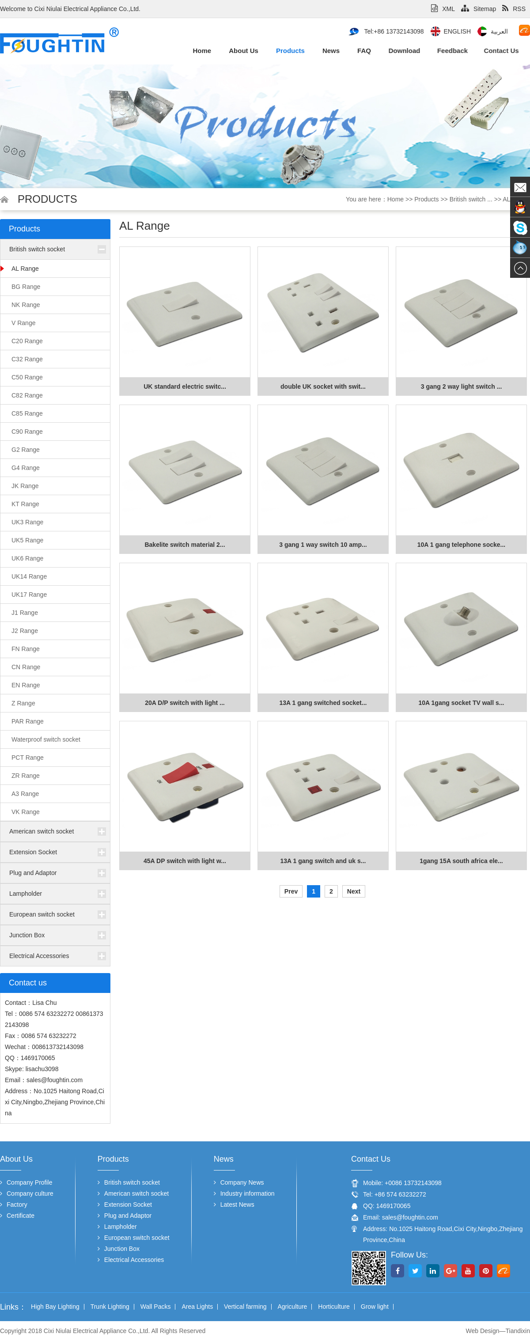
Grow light (375, 1307)
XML (443, 8)
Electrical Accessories (39, 955)
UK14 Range (29, 576)
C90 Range (27, 431)
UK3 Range (27, 522)
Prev (291, 891)
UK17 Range (29, 594)
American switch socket (41, 831)
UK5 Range (27, 540)
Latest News (234, 1204)
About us (242, 50)
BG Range (25, 286)
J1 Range (24, 612)
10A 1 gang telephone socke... (461, 544)
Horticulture (334, 1307)
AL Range (25, 268)
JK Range (24, 485)
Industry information (244, 1193)
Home (202, 50)
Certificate (17, 1215)
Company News (239, 1182)
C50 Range (27, 377)
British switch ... (471, 199)
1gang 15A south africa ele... (461, 860)
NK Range (25, 304)
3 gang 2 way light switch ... (461, 386)
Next (353, 891)
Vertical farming (245, 1307)
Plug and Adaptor (33, 872)
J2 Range (24, 630)
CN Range (25, 666)
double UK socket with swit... (323, 386)
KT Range (25, 504)
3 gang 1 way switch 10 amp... (323, 544)
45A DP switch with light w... (185, 860)
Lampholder (25, 893)
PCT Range (27, 757)
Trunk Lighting (110, 1307)
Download (390, 50)
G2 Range (25, 449)
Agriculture (292, 1307)
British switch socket (37, 249)
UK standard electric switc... (185, 386)
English (457, 31)
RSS (514, 8)
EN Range (25, 685)
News (327, 50)
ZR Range (25, 775)
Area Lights (197, 1307)
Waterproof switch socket (45, 739)
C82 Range (27, 395)
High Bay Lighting (55, 1307)
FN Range (25, 648)
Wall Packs (155, 1307)
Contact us (468, 50)
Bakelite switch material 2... (184, 544)
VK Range (25, 811)
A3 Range (25, 793)
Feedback (431, 50)
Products (287, 50)
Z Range (23, 703)
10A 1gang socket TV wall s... (461, 702)
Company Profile (26, 1182)
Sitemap (478, 8)
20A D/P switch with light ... (184, 702)
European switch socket (42, 914)
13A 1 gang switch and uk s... (323, 860)
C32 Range (27, 359)
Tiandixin (517, 1330)
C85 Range (27, 413)
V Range (23, 322)
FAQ (358, 50)
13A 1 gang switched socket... (323, 702)
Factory (13, 1204)
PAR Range (27, 721)
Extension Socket (33, 852)
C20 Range (27, 341)
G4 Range (25, 467)
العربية (499, 31)
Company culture (26, 1193)
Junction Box (27, 935)
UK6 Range (27, 558)
